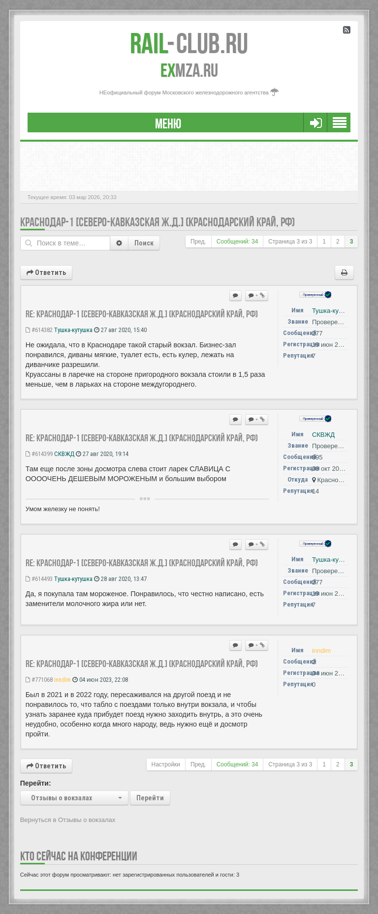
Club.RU (189, 43)
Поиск (144, 243)
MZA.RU (189, 70)
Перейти (150, 798)
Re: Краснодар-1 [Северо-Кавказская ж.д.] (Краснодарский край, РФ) (142, 313)
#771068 (39, 679)
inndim (62, 679)
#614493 (39, 578)
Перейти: (35, 783)
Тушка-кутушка (73, 330)
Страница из (290, 241)
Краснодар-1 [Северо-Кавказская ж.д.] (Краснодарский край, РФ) (157, 222)
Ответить (46, 272)
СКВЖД (64, 453)
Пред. (198, 241)
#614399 (39, 453)
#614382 (39, 330)
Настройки (166, 764)
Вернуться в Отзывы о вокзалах (68, 819)
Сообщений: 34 (237, 241)
